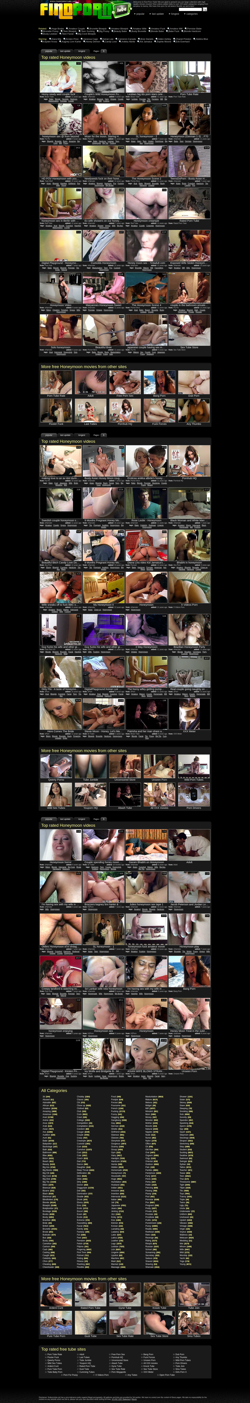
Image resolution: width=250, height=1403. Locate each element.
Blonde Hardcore (192, 31)
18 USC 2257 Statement (121, 1399)
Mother (149, 696)
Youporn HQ (84, 1363)
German (188, 141)
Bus (47, 1238)
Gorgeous (118, 1143)
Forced (116, 1102)
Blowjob (100, 99)
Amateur (92, 99)
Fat (81, 1235)
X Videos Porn (101, 1375)
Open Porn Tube (166, 1375)
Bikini (48, 1185)
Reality (151, 1229)
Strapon (186, 1141)
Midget (151, 1105)
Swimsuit (186, 1158)
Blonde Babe (157, 31)
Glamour (117, 1135)
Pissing (151, 1190)
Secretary (152, 1255)
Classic (83, 1099)
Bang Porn (147, 1354)
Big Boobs (109, 185)
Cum (164, 736)
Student (186, 1149)
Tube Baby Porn (53, 1372)
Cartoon (49, 1246)
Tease (185, 1173)
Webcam (187, 1238)
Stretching (187, 1143)
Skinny (186, 1102)
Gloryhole (118, 1141)
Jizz (115, 1214)
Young (63, 185)
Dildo (82, 1179)
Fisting (82, 1258)
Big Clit (48, 1173)
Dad (81, 1161)
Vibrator (186, 1223)
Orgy (151, 1158)
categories (192, 13)
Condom (83, 1129)
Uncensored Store (118, 1360)
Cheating (56, 310)
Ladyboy (117, 1232)
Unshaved (186, 1217)
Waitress (186, 1235)
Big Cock (71, 867)
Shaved (152, 1261)
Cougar (83, 1132)
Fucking (106, 101)
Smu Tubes (179, 1369)
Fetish (82, 1243)
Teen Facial (67, 34)
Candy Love (111, 41)
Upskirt (150, 141)
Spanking (150, 354)
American (158, 567)
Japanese (161, 352)
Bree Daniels (146, 39)
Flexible (83, 1267)
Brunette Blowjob (97, 28)
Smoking (186, 1111)
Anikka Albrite (128, 41)
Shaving (151, 1264)
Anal (135, 183)
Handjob (65, 99)
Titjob (185, 1188)
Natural (64, 270)
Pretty (151, 1208)
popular (141, 13)
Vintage (113, 99)
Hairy (107, 99)
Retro (150, 1235)
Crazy (82, 1138)
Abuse (134, 1399)
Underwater (187, 1211)
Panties (152, 1170)
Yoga (184, 1261)
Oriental (152, 1161)
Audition (105, 525)
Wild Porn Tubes (182, 1360)
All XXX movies (149, 1363)
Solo (75, 352)
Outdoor (55, 612)
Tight (185, 1185)
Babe (51, 99)
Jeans (116, 1208)
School (151, 1249)
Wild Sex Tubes (53, 1363)
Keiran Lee (108, 39)
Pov (78, 183)
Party (205, 652)
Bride (149, 101)
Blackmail (49, 1196)
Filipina (82, 1246)
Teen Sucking (88, 31)
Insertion (117, 1193)
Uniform (186, 1214)
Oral (67, 1076)
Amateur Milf (176, 28)
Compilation (85, 1126)
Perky (151, 1182)
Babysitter (50, 1143)
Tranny (186, 1196)
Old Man (152, 1149)
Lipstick (116, 1255)
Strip (185, 1146)
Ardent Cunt (51, 1366)
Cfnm (48, 1261)
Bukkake (49, 1235)
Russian (199, 312)
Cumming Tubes (86, 1372)
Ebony (188, 525)
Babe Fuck (174, 31)
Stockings (156, 483)
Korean (117, 1226)
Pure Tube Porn (53, 1369)
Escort (82, 1211)
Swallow (186, 1155)
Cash (47, 1249)
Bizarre (48, 1190)
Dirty (82, 1182)
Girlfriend (71, 183)
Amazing (72, 141)
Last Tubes (83, 1357)
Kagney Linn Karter (71, 41)
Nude (150, 1135)
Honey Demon (93, 41)
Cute (82, 1155)
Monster (152, 1120)
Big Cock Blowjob (87, 34)
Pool (150, 1196)
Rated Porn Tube (86, 1366)
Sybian (185, 1164)
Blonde (57, 99)
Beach (147, 310)
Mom (143, 696)
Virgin (185, 1229)
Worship (186, 1255)
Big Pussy (104, 31)
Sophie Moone (164, 41)
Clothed (82, 1108)
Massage (118, 1267)
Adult (80, 1354)
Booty (48, 1217)
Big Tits (105, 143)
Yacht (184, 1258)
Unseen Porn (148, 1360)
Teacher (186, 1170)
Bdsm (49, 310)
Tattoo (185, 1167)
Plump (151, 1193)
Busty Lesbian (50, 34)
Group (117, 1149)
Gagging (117, 1117)
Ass (141, 352)
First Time (84, 1252)
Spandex (186, 1120)
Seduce (151, 1258)
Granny (117, 1146)
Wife (58, 185)
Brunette (58, 141)
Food (116, 1096)
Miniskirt (152, 1111)
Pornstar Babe (194, 28)
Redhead (152, 525)
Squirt (185, 1132)
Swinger (186, 1161)
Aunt (47, 1138)
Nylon (151, 1141)
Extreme (83, 1220)
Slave (185, 1105)
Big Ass (120, 226)
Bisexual (49, 1188)
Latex (116, 1235)
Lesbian (134, 99)
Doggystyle (96, 143)
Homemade (182, 312)
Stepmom (186, 1135)
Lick (116, 1249)
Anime (48, 1120)
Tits (148, 99)
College (83, 1120)
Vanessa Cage (90, 39)
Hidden (66, 610)
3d (46, 1096)
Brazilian (150, 569)
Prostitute (152, 1217)
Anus (48, 1123)
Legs (116, 1243)
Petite (151, 1185)
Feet (82, 1238)
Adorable (49, 1102)
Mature (146, 268)
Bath (196, 310)
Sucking (74, 1076)
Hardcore (73, 99)
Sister (185, 1099)
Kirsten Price (72, 39)
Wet (65, 485)
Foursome (118, 1105)
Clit (81, 1102)
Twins (184, 1202)
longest (175, 13)
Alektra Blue (202, 39)
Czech (82, 1158)
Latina (116, 1238)
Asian (133, 141)
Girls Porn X (180, 1372)
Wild (184, 1252)
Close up (204, 567)
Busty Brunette (138, 31)
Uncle (184, 1208)
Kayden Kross (50, 41)
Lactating (117, 1229)
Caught (48, 1255)
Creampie (150, 226)
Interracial (58, 352)
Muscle (151, 1126)
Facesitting (159, 268)
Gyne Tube (115, 1366)
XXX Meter (147, 1372)
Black (204, 525)
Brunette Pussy (50, 31)
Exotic (82, 1217)
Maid (65, 654)
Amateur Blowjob (119, 28)
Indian (116, 1188)
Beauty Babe (120, 31)
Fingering (76, 736)
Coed (82, 1117)
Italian (116, 1199)
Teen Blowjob (69, 31)
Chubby (83, 1096)
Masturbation (54, 101)
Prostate (151, 1214)
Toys (185, 1193)
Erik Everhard (183, 41)
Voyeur (107, 226)
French (117, 1108)
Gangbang (197, 652)
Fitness (82, 1261)
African (48, 1105)
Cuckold (117, 268)
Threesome (188, 1182)
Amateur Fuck (158, 28)
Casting (187, 185)
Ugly (184, 1205)
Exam (81, 1214)
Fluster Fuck (52, 1357)
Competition (84, 1123)
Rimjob (151, 1243)
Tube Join (178, 1366)
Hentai (116, 1164)
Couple (71, 101)
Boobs (121, 1076)
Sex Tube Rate (117, 1369)
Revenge (152, 1238)
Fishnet (83, 1255)
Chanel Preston (183, 39)
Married (117, 1264)
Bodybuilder (50, 1208)
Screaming (153, 1252)
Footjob (117, 1099)
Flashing (83, 1264)
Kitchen (117, 1223)
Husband (117, 1185)
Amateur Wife (140, 28)
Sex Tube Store (149, 1369)
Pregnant (97, 525)
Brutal (78, 867)
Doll (81, 1190)
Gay (116, 1123)
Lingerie (160, 525)
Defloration (83, 1173)
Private (191, 312)
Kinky (116, 1217)
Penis (151, 1179)
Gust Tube (83, 1369)
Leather (117, 1240)
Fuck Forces (148, 1357)
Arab (47, 1126)
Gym (115, 1152)
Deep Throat (85, 1170)
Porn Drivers (180, 1363)
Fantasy (83, 1232)
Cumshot (191, 183)
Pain (150, 1167)
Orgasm (98, 354)
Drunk (82, 1199)
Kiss (116, 1220)
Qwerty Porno (52, 1360)
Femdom (155, 99)
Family (82, 1229)
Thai (184, 1179)
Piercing (152, 1188)
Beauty (150, 485)
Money (151, 1117)
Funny (116, 1114)
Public (151, 1220)
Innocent (117, 1190)
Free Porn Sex (117, 1354)
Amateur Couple (77, 28)
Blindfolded (50, 1199)
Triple (184, 1199)
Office (151, 1143)
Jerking (117, 1211)
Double (82, 1196)
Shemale (152, 1267)
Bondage (50, 1211)
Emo (81, 1205)
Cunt (154, 352)
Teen (117, 141)
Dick (147, 738)
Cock (82, 1114)
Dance (82, 1164)
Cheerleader (51, 1267)
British (189, 951)
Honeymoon (149, 143)
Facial (111, 483)
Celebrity (143, 525)
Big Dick (49, 1179)
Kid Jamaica (146, 41)
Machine (117, 1258)
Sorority (185, 1117)
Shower (100, 226)
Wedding (58, 485)
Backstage (50, 1146)
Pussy (65, 143)
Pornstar (63, 101)
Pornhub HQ (116, 1357)
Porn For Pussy (69, 1375)
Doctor (82, 1185)
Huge (104, 1076)
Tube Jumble (84, 1360)
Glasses (117, 1138)
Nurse (151, 1138)
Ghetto (116, 1129)
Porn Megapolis (117, 1372)
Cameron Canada (127, 39)
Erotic (57, 270)
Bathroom (50, 1152)
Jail (114, 1202)
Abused (48, 1099)
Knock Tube (147, 1366)
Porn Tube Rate (53, 1354)
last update (158, 13)
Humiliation (118, 1182)
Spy (184, 1129)
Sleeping (186, 1108)
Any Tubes (131, 1375)
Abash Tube (115, 1363)
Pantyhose (159, 141)
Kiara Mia (56, 39)
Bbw (47, 1155)
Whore (186, 1246)
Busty (65, 141)
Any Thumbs (180, 1357)
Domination (84, 1193)
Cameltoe (49, 1243)
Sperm (186, 1126)
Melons (151, 1102)
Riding (151, 1240)
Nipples (152, 1132)
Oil (149, 1146)
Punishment (153, 1223)
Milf (100, 101)
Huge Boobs (58, 28)
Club (81, 1111)
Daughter (83, 1167)
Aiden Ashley (164, 39)
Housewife (118, 1176)
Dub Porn (178, 1354)
